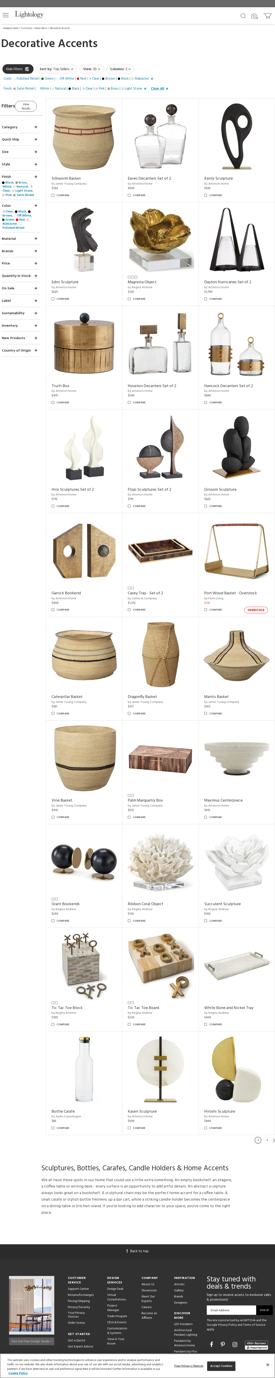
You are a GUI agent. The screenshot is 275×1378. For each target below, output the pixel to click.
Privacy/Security (79, 1264)
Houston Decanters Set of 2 (160, 373)
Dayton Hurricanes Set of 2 (232, 273)
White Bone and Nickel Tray (233, 969)
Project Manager (113, 1265)
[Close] (268, 1365)
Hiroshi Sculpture (224, 1068)
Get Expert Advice (80, 1303)
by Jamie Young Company (82, 179)
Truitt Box (73, 373)
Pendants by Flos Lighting (185, 1311)
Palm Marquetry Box (154, 770)
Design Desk (115, 1245)
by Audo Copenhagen (79, 1073)
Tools (111, 1322)
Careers (147, 1264)
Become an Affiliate (149, 1272)
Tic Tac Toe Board (152, 969)
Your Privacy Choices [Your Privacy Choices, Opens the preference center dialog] (188, 1366)
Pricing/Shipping (79, 1258)
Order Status (76, 1279)
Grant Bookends (78, 869)
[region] (137, 1366)
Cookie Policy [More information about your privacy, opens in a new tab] (18, 1373)
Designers (180, 1259)
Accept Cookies (221, 1366)
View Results (40, 105)
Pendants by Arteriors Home (184, 1300)
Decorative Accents (60, 28)
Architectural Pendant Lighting (185, 1289)
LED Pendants (183, 1281)
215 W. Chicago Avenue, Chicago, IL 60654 (237, 1341)
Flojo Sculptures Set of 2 (158, 472)
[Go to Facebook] (212, 1302)
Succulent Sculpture (227, 869)
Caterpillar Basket (79, 671)
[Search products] (243, 15)
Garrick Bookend (79, 571)
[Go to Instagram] (235, 1302)
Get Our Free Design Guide (32, 1296)
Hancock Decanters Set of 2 (233, 373)
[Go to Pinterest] (223, 1302)
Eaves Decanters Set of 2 (158, 174)
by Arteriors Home (148, 179)
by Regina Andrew (148, 278)
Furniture (26, 28)
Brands (178, 1253)
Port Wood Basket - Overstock (235, 571)
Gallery (179, 1247)
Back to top (137, 1208)
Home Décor (41, 28)
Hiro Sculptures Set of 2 (85, 472)
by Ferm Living (218, 576)
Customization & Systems (117, 1287)
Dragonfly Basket (151, 671)
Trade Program (117, 1273)
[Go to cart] (268, 15)
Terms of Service (254, 1281)
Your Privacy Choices (76, 1272)
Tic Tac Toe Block (79, 969)
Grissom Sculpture (225, 472)
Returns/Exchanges (81, 1251)
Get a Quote (76, 1297)
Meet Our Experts (148, 1256)
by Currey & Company (151, 576)
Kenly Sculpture (223, 174)
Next (274, 1097)
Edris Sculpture (77, 273)
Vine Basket (74, 770)
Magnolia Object (150, 273)
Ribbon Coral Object (154, 869)
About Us (148, 1241)
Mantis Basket (221, 671)
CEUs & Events (116, 1279)
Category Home (11, 28)
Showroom (149, 1247)
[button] (5, 15)
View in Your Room (115, 1298)
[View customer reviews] (256, 1302)
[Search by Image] (254, 16)
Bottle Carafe (76, 1068)
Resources (114, 1328)
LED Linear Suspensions (182, 1321)
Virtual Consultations (116, 1254)
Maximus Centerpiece (228, 770)
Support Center (78, 1245)
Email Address (220, 1267)
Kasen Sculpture (150, 1068)
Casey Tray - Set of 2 (154, 571)
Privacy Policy (227, 1281)
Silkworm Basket (79, 174)
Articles (179, 1241)
